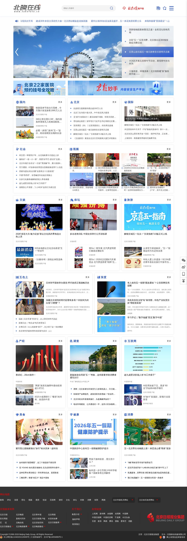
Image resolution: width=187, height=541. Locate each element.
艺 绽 (3, 523)
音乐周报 (3, 519)
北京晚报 (20, 515)
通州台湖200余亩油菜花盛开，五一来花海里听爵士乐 (118, 21)
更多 (60, 102)
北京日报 (3, 515)
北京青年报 (36, 515)
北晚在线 (20, 523)
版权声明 (76, 519)
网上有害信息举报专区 (176, 537)
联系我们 (76, 524)
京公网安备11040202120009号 (16, 537)
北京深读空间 (37, 523)
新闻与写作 (20, 519)
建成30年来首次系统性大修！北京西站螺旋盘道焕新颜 (64, 21)
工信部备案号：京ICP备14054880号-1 (47, 537)
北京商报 (52, 515)
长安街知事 (52, 519)
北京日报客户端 (38, 519)
